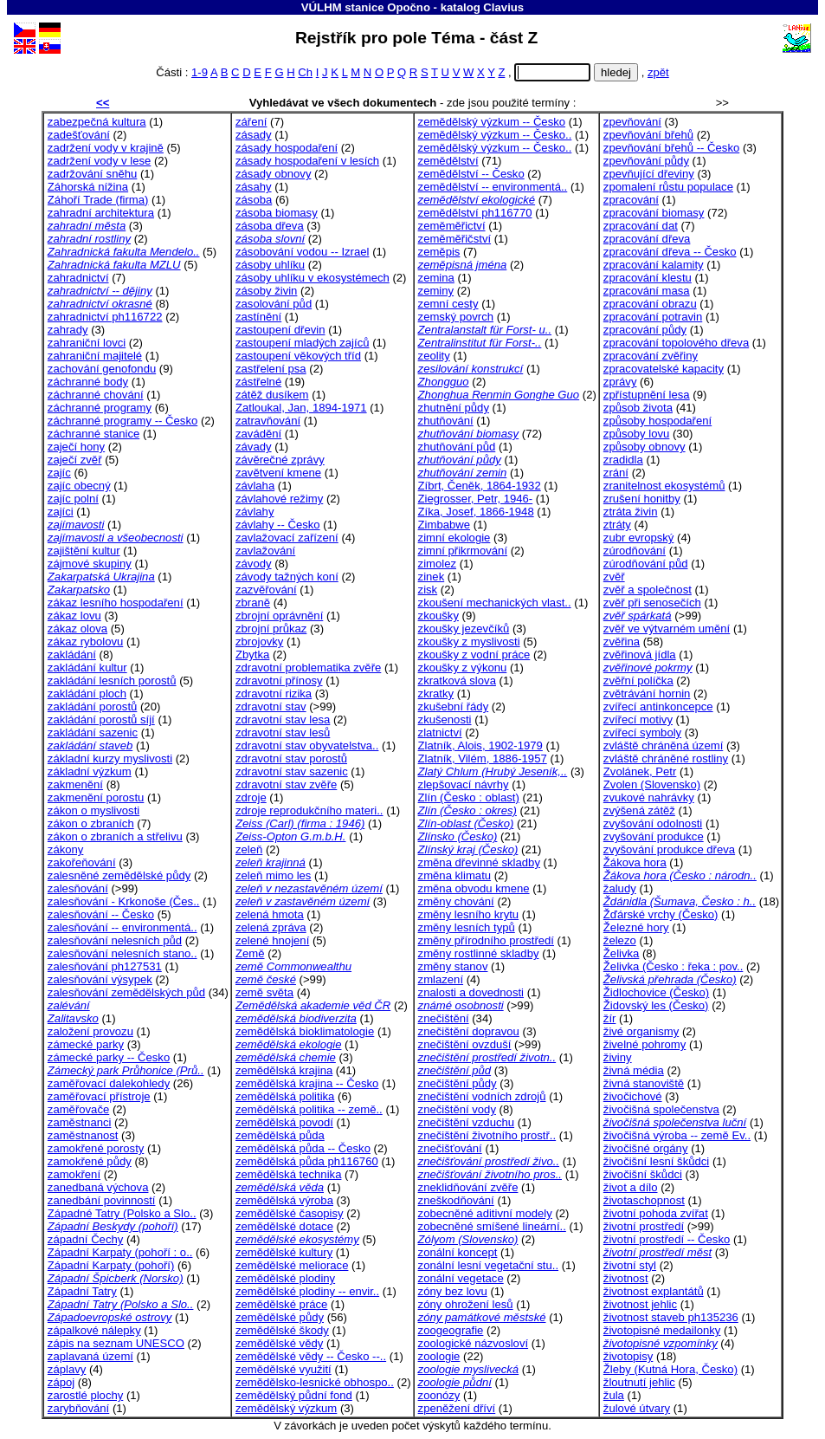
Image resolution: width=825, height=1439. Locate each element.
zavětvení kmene (278, 472)
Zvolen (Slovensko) (651, 784)
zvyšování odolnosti (652, 823)
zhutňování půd (457, 446)
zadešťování (79, 134)
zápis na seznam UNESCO (116, 1343)
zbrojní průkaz (270, 628)
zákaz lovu (74, 615)
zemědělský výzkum (286, 1408)
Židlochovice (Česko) (656, 992)
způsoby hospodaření (657, 420)
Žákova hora (635, 862)
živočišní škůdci (642, 1174)
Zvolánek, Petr (640, 771)
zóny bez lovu (452, 1291)
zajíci (61, 511)
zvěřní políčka (638, 680)
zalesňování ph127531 (105, 966)
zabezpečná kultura (97, 121)
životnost (625, 1278)
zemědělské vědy (279, 1343)
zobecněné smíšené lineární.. (492, 1226)
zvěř (614, 576)
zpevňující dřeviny (648, 173)
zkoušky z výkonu (462, 667)
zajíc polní (73, 498)
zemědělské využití (283, 1369)
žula (613, 1395)
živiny (617, 1057)
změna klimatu (455, 875)
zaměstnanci (80, 1122)
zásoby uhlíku (270, 264)
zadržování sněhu (93, 173)
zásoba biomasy (276, 212)
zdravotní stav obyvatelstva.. (306, 745)
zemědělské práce (281, 1304)
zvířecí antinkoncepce (658, 706)
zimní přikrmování (462, 550)
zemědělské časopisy (289, 1213)
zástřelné (258, 381)
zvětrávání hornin (647, 693)
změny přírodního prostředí (486, 940)
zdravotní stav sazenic (291, 771)
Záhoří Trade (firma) (98, 199)
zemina (436, 277)
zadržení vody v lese (99, 160)
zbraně (252, 602)
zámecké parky (86, 1044)
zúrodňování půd (645, 563)
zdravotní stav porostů (291, 758)
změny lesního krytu (468, 914)
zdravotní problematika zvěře (308, 667)
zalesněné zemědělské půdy (119, 875)
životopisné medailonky (662, 1330)
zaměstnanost (83, 1135)
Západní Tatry (82, 1291)
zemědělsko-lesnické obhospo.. (314, 1382)
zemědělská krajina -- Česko (306, 1083)
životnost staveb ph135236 (670, 1317)
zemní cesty (448, 303)
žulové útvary (636, 1408)
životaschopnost (644, 1200)
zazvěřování (266, 589)
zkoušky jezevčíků (464, 628)
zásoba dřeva (269, 225)
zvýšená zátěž (639, 810)
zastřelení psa (270, 368)
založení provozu (90, 1031)
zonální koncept (458, 1252)
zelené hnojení (272, 940)
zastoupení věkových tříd (298, 355)
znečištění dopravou (468, 1031)
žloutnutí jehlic (639, 1382)
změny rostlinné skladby (478, 953)
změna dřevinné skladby (479, 862)
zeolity (434, 355)
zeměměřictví (452, 225)
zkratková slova (457, 680)
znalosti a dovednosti (471, 992)
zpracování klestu (647, 277)
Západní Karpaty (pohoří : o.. (120, 1252)
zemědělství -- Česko (471, 173)
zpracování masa (646, 290)
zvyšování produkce (653, 836)
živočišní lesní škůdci (656, 1161)
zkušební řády (453, 706)
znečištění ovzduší (465, 1044)
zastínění (258, 316)
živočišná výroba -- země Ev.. (677, 1135)
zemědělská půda (280, 1135)
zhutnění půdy (453, 407)
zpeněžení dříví (457, 1408)
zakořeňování (82, 862)
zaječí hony (76, 446)
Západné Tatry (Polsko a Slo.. (122, 1213)
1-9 (199, 72)
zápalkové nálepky (94, 1330)
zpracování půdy (644, 329)
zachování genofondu (102, 368)
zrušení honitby (641, 498)
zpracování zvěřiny (650, 355)
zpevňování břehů (648, 134)
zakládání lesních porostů (112, 680)
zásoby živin (266, 290)
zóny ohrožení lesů (465, 1304)
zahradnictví (78, 277)
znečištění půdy (457, 1083)
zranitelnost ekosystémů (664, 485)
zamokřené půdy (90, 1161)
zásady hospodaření (286, 147)
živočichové (632, 1096)
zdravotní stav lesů (282, 732)
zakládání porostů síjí (101, 719)
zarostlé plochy (85, 1395)
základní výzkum (90, 771)
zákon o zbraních (91, 823)
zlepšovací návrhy (463, 784)
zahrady (68, 329)
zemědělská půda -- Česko (303, 1148)
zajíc (59, 472)
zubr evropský (638, 537)
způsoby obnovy (644, 446)
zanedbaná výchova (98, 1187)
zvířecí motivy (638, 719)
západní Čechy (85, 1239)
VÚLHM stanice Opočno (365, 7)
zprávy (620, 381)
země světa (264, 992)
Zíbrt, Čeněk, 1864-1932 (479, 485)
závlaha (254, 485)
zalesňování (78, 888)
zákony (66, 849)
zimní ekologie (454, 537)
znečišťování (450, 1148)
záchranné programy (99, 407)
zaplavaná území (90, 1356)
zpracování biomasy (654, 212)
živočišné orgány (645, 1148)
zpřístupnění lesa (646, 394)
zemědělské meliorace (291, 1265)
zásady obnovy (273, 173)
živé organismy (641, 1031)
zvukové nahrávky (648, 797)
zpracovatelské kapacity (663, 368)
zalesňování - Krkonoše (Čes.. (124, 901)
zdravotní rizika (273, 693)
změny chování (456, 901)
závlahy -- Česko (277, 524)
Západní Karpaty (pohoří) (111, 1265)
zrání (615, 472)
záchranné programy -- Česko (122, 420)
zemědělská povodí (284, 1122)
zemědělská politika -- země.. (309, 1109)
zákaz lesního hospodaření (116, 602)
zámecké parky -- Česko (109, 1057)
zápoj (61, 1382)
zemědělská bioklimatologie (304, 1031)
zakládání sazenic (93, 732)
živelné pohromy (644, 1044)
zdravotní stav (270, 706)
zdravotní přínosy (279, 680)
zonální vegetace (461, 1278)
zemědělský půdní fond (293, 1395)
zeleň (248, 849)
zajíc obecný (79, 485)
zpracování (631, 199)
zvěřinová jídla (639, 654)
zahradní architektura (101, 212)
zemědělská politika (284, 1096)
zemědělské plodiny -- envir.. (307, 1291)
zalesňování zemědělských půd (126, 992)
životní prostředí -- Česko (666, 1239)
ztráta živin (630, 511)
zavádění (258, 433)
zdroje (251, 797)
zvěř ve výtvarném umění (666, 628)
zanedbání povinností (102, 1200)
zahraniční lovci (87, 342)
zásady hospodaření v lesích (307, 160)
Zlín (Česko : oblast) (468, 797)
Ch (305, 72)
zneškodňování (456, 1200)
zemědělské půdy (279, 1317)
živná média (633, 1070)
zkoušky (438, 615)
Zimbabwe (444, 524)
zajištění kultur (84, 550)
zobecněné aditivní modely (485, 1213)
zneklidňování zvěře (468, 1187)
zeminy (436, 290)
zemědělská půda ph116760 (306, 1161)
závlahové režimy (279, 498)
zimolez (437, 563)
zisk (428, 589)
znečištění (443, 1018)
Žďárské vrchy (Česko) (661, 914)
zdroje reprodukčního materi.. (309, 810)
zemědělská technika (288, 1174)
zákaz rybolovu (85, 641)
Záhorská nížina (88, 186)
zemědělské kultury (283, 1252)
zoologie (439, 1356)
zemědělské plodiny (285, 1278)
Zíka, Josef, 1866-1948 (476, 511)
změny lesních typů (466, 927)
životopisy (628, 1356)
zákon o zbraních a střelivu (115, 836)
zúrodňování (634, 550)
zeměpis (439, 251)
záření (251, 121)
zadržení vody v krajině (106, 147)
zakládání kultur (87, 667)
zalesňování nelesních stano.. (122, 953)
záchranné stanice (93, 433)
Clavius (503, 7)
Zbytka (252, 654)
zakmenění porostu (96, 797)
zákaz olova (77, 628)
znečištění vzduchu (466, 1122)
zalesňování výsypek (100, 979)
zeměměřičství (455, 238)
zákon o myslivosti (93, 810)
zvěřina (621, 641)
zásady (253, 134)
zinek (431, 576)
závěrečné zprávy (280, 459)
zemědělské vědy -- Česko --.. (310, 1356)
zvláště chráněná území (663, 745)
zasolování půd (273, 303)
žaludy (619, 888)
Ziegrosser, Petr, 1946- (475, 498)
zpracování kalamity (653, 264)
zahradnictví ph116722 (105, 316)
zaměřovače (78, 1109)
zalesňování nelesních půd (115, 940)
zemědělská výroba (284, 1200)
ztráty (617, 524)
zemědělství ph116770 (475, 212)
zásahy (253, 186)
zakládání (72, 654)
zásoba (253, 199)
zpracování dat (640, 225)
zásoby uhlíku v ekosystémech (312, 277)
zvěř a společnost (647, 589)
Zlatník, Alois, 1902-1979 (480, 745)
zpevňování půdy (646, 160)
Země (250, 953)
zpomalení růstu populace (668, 186)
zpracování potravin (652, 316)
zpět (658, 72)
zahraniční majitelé (95, 355)
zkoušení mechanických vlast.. (494, 602)
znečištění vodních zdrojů (482, 1096)
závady (253, 446)
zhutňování (446, 420)
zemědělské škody (282, 1330)
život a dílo (630, 1187)
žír (609, 1018)
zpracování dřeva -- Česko (670, 251)
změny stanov (453, 966)
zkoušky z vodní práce (474, 654)
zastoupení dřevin (280, 329)
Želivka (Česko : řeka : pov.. (673, 966)
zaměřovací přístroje (99, 1096)
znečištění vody (457, 1109)
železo (619, 940)
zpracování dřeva (647, 238)
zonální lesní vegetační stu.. (488, 1265)
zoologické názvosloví (473, 1343)
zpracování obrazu (650, 303)
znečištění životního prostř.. (487, 1135)
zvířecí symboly (642, 732)
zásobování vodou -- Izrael (302, 251)
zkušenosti (445, 719)
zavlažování (265, 550)
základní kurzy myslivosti (110, 758)
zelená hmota (269, 914)
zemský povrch (455, 316)
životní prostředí (643, 1226)
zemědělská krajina (283, 1070)
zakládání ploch (87, 693)
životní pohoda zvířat (655, 1213)
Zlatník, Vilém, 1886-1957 (482, 758)
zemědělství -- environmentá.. (493, 186)
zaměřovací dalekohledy (109, 1083)
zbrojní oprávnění (279, 615)
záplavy (67, 1369)
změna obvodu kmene (474, 888)
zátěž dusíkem (272, 394)
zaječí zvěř (75, 459)
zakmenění (75, 784)
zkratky (436, 693)
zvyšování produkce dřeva (669, 849)
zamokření (74, 1174)
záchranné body (88, 381)
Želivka (621, 953)
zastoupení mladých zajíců (302, 342)
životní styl (629, 1265)
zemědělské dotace (284, 1226)
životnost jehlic (640, 1304)
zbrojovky (259, 641)
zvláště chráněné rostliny (665, 758)
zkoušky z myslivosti (469, 641)
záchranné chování (96, 394)
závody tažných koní (286, 576)
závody (253, 563)
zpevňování (632, 121)
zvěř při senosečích (652, 602)
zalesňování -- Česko (101, 914)
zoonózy (439, 1395)
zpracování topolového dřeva (676, 342)
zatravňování (267, 420)
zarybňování (78, 1408)
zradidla (623, 459)
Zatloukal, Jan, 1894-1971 (301, 407)
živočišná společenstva (661, 1109)
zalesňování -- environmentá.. (122, 927)
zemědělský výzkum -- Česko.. (495, 134)
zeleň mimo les (273, 875)
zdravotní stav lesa (282, 719)
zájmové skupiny (90, 563)
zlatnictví (440, 732)
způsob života (638, 407)
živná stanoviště (643, 1083)
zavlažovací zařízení (286, 537)
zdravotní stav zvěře (286, 784)
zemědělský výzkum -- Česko (491, 121)
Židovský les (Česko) (656, 1005)
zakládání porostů (93, 706)
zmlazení (440, 979)
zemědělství (448, 160)
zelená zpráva (270, 927)
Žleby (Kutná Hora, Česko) (670, 1369)
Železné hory (636, 927)
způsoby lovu (636, 433)
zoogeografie (451, 1330)
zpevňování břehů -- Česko (671, 147)
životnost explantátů (653, 1291)
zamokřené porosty (96, 1148)
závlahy (254, 511)
